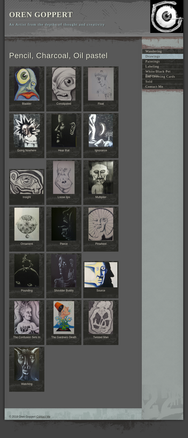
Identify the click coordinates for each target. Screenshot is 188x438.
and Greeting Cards (160, 76)
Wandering (153, 51)
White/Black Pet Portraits (158, 72)
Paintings (152, 61)
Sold (148, 81)
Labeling (152, 66)
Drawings (152, 56)
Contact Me (154, 86)
